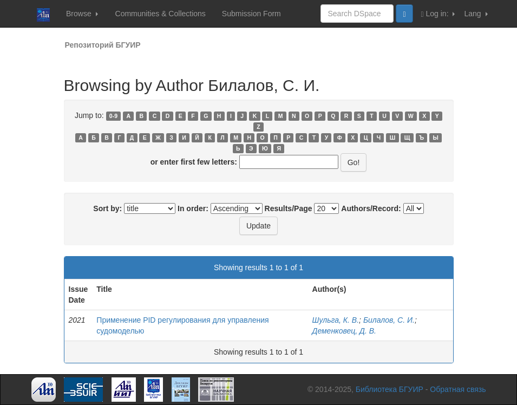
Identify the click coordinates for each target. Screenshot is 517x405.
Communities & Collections (160, 13)
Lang (475, 13)
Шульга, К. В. (335, 320)
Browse (82, 13)
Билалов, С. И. (389, 320)
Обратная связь (458, 389)
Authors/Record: (371, 208)
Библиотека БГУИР (389, 389)
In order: (193, 208)
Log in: (438, 13)
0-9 (113, 116)
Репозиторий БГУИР (103, 45)
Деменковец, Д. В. (344, 330)
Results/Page (288, 208)
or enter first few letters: (193, 162)
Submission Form (251, 13)
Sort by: (107, 208)
